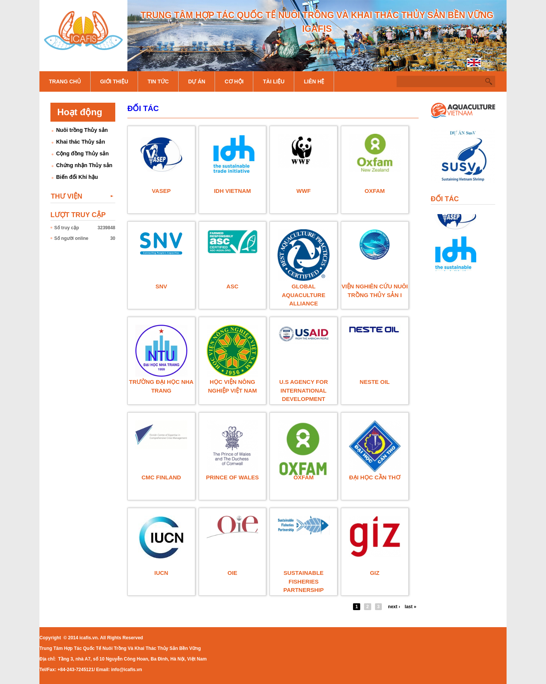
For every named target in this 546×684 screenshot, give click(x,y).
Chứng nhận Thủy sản (84, 165)
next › (394, 606)
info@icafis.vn (126, 669)
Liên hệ (314, 81)
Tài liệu (273, 81)
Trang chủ (65, 81)
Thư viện (66, 196)
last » (410, 606)
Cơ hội (233, 81)
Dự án (196, 81)
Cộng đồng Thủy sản (82, 153)
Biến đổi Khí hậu (77, 177)
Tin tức (158, 81)
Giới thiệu (114, 81)
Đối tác (143, 108)
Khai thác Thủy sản (80, 142)
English (489, 63)
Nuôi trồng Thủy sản (82, 130)
